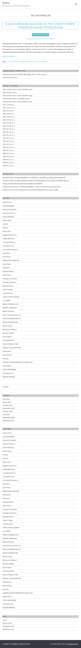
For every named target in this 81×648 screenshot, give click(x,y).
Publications (7, 351)
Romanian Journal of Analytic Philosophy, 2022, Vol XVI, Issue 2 (24, 74)
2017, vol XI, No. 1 (9, 105)
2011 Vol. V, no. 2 (8, 141)
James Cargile (8, 289)
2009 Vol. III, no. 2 (8, 153)
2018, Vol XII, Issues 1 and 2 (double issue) (17, 102)
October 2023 (7, 405)
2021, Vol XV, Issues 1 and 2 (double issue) (17, 89)
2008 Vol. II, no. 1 (8, 162)
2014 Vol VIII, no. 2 (9, 123)
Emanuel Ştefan (8, 271)
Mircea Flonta (7, 326)
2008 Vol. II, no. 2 (8, 159)
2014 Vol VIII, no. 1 (9, 126)
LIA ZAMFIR (6, 300)
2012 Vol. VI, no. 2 (9, 135)
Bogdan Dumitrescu (10, 235)
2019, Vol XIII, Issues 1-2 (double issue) (16, 98)
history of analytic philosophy (23, 61)
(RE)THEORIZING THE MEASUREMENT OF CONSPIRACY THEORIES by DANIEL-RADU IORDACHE (34, 177)
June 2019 (6, 414)
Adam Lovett (7, 202)
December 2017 (8, 420)
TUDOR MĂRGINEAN (9, 369)
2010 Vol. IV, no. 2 (8, 147)
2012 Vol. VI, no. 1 (9, 138)
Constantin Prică (8, 246)
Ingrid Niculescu (8, 286)
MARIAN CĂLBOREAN (10, 308)
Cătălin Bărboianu (9, 239)
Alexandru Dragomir (10, 209)
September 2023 (9, 408)
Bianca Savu (7, 231)
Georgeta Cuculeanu (10, 279)
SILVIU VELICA (7, 366)
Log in (5, 620)
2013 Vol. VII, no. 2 (9, 129)
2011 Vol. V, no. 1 (8, 144)
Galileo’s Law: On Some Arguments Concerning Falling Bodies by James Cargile (30, 190)
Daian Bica (6, 253)
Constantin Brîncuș (9, 242)
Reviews (6, 359)
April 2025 (6, 399)
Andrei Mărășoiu (8, 217)
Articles (5, 224)
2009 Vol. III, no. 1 (8, 156)
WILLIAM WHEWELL (9, 377)
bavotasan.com (73, 644)
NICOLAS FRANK (8, 333)
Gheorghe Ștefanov (10, 282)
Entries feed (7, 623)
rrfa (28, 39)
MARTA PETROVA (8, 311)
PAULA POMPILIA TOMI (10, 344)
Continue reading (9, 56)
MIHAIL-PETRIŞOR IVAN (40, 35)
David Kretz (7, 264)
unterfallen (43, 61)
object (36, 61)
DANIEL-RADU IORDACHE (11, 260)
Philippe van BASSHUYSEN (12, 348)
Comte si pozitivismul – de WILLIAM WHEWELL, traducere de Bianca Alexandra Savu (31, 187)
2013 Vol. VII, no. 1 (9, 132)
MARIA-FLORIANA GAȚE (11, 304)
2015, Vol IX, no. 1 (9, 120)
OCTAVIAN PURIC (8, 340)
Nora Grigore (7, 337)
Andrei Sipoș (7, 220)
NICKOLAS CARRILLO (10, 329)
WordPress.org (8, 629)
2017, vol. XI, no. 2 (9, 108)
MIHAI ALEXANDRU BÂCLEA (12, 318)
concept (10, 61)
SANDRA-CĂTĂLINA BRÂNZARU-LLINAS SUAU (18, 362)
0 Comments (49, 39)
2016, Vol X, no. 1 (8, 114)
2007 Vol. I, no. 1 (8, 165)
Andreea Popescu (9, 213)
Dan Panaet (7, 257)
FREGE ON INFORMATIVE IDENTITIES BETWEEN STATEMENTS (23, 184)
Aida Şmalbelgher (9, 206)
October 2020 (7, 411)
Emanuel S (6, 268)
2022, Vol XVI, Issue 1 (10, 77)
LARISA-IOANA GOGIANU (11, 297)
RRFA (15, 4)
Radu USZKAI (7, 355)
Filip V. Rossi (7, 275)
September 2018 (9, 417)
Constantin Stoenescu (10, 249)
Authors (5, 228)
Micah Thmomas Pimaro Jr (12, 315)
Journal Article (8, 293)
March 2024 (7, 402)
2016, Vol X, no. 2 (8, 111)
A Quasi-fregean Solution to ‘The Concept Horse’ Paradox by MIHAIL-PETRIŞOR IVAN (40, 25)
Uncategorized (8, 373)
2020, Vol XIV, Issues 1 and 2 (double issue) (17, 95)
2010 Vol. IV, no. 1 (8, 150)
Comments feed (8, 626)
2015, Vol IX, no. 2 (9, 117)
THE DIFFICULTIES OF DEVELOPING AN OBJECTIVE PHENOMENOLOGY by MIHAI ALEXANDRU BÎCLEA (36, 181)
